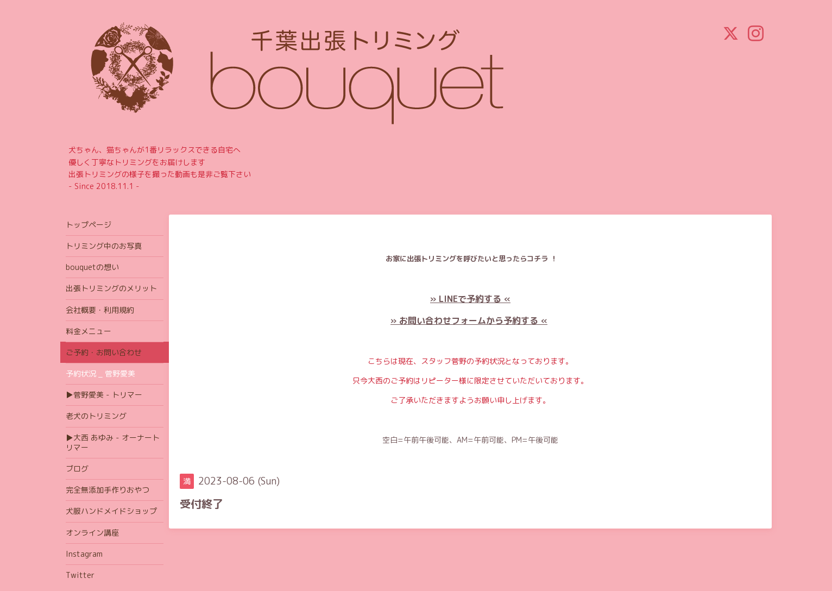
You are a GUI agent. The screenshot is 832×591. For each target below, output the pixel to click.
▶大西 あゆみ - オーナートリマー (113, 442)
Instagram (84, 554)
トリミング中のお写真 (104, 246)
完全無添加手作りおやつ (107, 490)
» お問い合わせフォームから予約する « (468, 320)
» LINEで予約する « (470, 299)
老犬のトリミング (96, 416)
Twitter (80, 575)
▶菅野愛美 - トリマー (104, 394)
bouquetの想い (92, 267)
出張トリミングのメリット (111, 288)
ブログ (77, 468)
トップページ (88, 224)
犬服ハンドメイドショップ (111, 511)
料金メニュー (88, 331)
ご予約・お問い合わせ (104, 352)
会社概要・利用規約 (100, 310)
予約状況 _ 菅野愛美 (100, 373)
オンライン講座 (92, 532)
